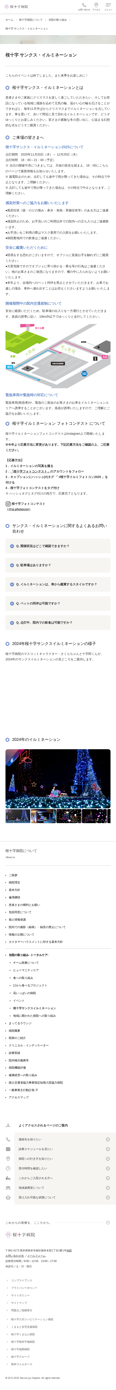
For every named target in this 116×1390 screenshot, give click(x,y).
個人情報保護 (17, 919)
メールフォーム (36, 1255)
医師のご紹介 (17, 1038)
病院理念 (14, 882)
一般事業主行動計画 (21, 1090)
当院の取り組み (57, 19)
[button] (100, 780)
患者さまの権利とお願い (24, 905)
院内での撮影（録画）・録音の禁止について (37, 927)
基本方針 (14, 890)
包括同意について (20, 912)
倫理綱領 (14, 897)
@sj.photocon (19, 509)
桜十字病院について (31, 19)
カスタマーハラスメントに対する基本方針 (36, 941)
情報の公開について (21, 934)
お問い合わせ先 (14, 1255)
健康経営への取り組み (23, 1075)
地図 (69, 1250)
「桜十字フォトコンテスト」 (30, 471)
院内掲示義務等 (19, 1060)
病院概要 (14, 1030)
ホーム (9, 19)
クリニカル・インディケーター (29, 1045)
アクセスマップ (19, 1097)
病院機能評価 (17, 1067)
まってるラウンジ (20, 1023)
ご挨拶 (13, 875)
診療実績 (14, 1053)
